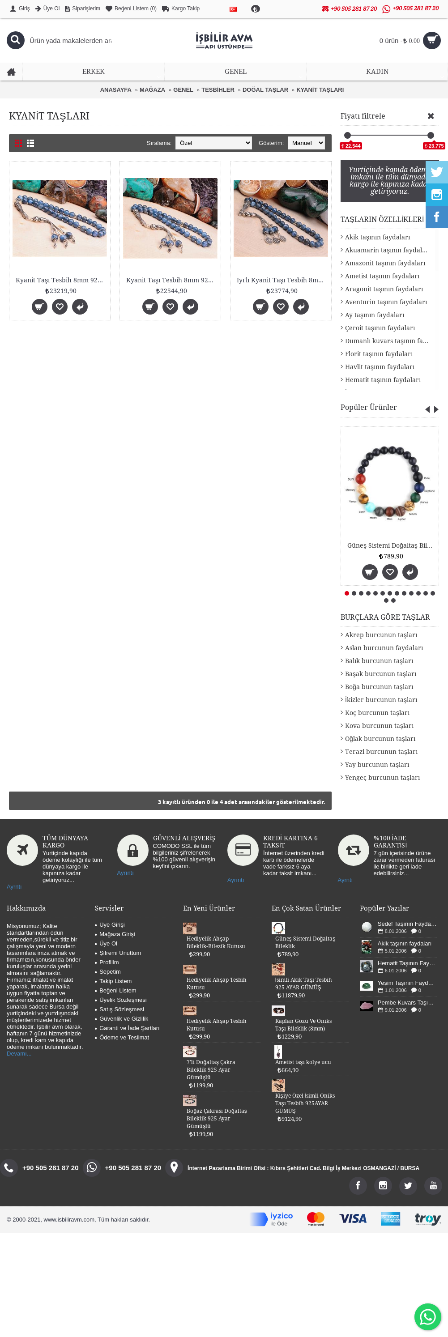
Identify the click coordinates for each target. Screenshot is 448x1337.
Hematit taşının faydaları (383, 379)
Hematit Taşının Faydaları (407, 963)
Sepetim (108, 971)
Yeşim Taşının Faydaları (407, 982)
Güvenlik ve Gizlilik (121, 1018)
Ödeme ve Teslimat (122, 1037)
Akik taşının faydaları (377, 237)
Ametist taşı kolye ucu (303, 1062)
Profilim (107, 962)
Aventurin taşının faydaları (386, 302)
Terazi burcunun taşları (381, 751)
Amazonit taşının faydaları (385, 263)
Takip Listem (113, 981)
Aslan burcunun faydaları (384, 647)
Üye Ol (106, 943)
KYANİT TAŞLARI (320, 89)
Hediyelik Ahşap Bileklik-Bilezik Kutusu (216, 943)
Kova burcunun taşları (379, 725)
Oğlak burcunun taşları (380, 738)
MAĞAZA (152, 89)
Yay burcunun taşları (377, 764)
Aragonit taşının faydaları (384, 289)
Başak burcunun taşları (380, 673)
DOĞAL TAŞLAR (265, 89)
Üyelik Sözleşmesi (120, 999)
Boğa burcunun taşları (379, 686)
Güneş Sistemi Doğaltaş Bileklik (391, 545)
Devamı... (19, 1053)
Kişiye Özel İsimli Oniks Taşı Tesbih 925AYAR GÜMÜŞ (305, 1103)
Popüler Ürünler (369, 407)
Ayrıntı (125, 872)
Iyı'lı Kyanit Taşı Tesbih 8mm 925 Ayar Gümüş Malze (282, 280)
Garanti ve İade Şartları (127, 1028)
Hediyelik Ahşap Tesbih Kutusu (217, 984)
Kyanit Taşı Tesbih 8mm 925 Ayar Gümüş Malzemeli (61, 280)
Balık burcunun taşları (379, 660)
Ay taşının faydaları (374, 315)
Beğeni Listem (115, 990)
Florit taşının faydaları (379, 354)
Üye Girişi (109, 924)
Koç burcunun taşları (377, 712)
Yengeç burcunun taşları (382, 777)
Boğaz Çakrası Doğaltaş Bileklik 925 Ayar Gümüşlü (217, 1118)
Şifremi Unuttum (118, 953)
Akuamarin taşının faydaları (388, 250)
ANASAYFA (116, 89)
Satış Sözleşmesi (119, 1009)
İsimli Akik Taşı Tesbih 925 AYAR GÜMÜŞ (303, 984)
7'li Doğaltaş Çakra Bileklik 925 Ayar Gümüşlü (211, 1070)
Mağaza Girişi (115, 934)
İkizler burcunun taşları (381, 699)
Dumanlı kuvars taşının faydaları (392, 341)
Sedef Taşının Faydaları (407, 923)
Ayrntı (14, 886)
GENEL (183, 89)
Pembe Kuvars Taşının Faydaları (407, 1002)
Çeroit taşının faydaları (380, 328)
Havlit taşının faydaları (379, 366)
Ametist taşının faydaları (382, 276)
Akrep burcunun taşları (381, 635)
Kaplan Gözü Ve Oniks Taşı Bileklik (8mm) (303, 1025)
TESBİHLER (218, 89)
